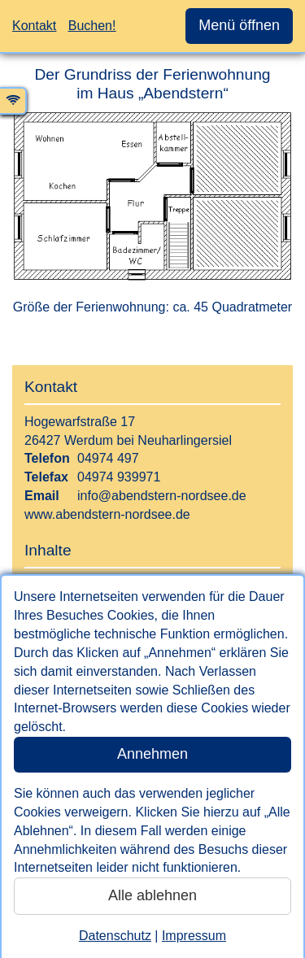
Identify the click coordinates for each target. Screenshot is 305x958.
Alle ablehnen (152, 895)
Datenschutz (115, 936)
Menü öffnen (239, 25)
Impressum (194, 936)
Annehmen (152, 754)
